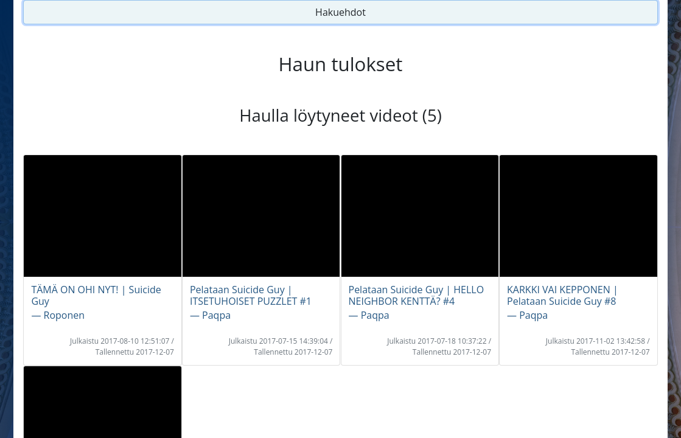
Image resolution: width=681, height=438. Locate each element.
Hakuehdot (340, 12)
